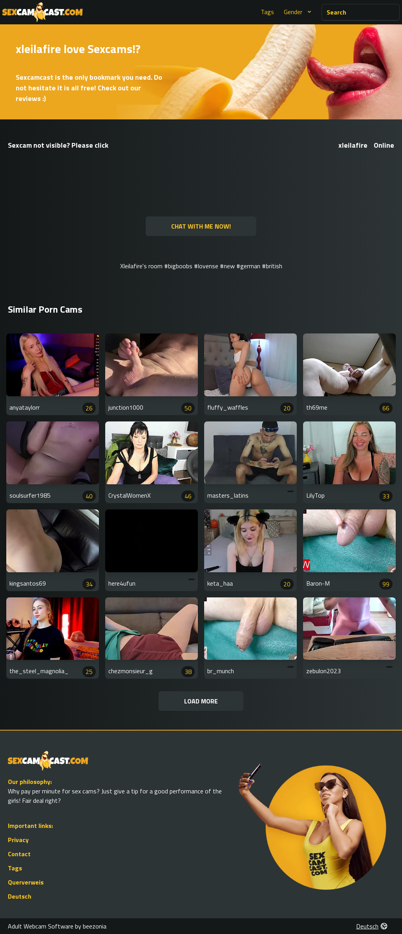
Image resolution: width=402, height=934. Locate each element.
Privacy (18, 839)
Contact (19, 854)
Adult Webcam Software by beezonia (57, 926)
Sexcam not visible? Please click (58, 145)
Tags (267, 11)
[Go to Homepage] (42, 12)
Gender (298, 11)
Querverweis (26, 882)
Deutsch (19, 896)
